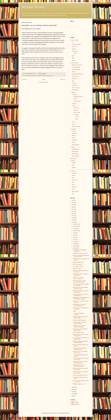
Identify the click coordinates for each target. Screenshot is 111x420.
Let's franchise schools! (78, 266)
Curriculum (76, 108)
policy (51, 75)
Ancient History (75, 149)
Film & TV (74, 46)
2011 (73, 395)
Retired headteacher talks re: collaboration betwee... (79, 365)
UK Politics (74, 85)
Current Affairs (75, 62)
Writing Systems (75, 144)
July (74, 235)
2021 (73, 211)
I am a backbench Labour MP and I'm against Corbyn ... (81, 338)
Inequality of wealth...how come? (80, 253)
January (75, 248)
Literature (75, 51)
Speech (73, 137)
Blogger (67, 413)
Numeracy (74, 103)
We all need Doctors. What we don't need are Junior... (80, 335)
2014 (73, 389)
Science (73, 124)
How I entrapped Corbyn (78, 332)
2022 (73, 209)
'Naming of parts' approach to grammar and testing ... (79, 326)
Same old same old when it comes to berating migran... (81, 295)
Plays (73, 182)
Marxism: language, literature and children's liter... (80, 317)
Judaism (73, 167)
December (75, 224)
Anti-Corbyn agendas (77, 264)
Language (74, 129)
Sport (73, 80)
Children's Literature (76, 44)
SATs (76, 116)
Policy (74, 106)
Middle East (74, 78)
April (74, 241)
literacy (48, 75)
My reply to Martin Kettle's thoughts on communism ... (81, 285)
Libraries (74, 49)
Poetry (75, 53)
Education (74, 92)
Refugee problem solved (78, 262)
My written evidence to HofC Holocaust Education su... (79, 281)
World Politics (75, 90)
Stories (73, 189)
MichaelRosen (76, 404)
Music (73, 55)
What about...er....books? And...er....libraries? (78, 278)
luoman (58, 413)
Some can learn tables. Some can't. (80, 375)
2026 (73, 200)
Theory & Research (76, 126)
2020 (73, 213)
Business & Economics (77, 64)
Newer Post (24, 79)
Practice (73, 121)
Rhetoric (74, 135)
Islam (73, 165)
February (75, 245)
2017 (73, 220)
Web (73, 193)
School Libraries (77, 101)
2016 (73, 222)
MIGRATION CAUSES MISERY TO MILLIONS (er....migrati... (81, 298)
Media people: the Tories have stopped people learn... (79, 305)
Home (43, 79)
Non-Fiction (74, 180)
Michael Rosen (33, 7)
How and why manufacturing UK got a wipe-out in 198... (81, 256)
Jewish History (75, 153)
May (74, 239)
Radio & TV (74, 186)
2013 (73, 391)
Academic (74, 173)
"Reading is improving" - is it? (79, 384)
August (74, 232)
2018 (73, 217)
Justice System (75, 76)
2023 (73, 207)
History (73, 147)
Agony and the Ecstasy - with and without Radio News (80, 362)
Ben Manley (75, 402)
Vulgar (74, 311)
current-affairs (28, 75)
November (75, 226)
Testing (76, 114)
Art (72, 42)
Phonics (75, 98)
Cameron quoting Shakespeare (79, 320)
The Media (74, 83)
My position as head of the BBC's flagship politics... (80, 329)
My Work (74, 171)
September (75, 230)
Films (73, 177)
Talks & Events (75, 191)
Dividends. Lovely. (77, 268)
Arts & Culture (75, 40)
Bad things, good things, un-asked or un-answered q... (81, 291)
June (74, 237)
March (74, 243)
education (33, 75)
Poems (73, 184)
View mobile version (43, 82)
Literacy (75, 94)
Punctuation (74, 133)
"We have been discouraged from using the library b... (80, 348)
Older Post (63, 79)
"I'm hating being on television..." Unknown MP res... (80, 323)
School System (77, 112)
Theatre (73, 60)
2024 (73, 204)
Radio (73, 58)
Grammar (74, 131)
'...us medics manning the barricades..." (78, 314)
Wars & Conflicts (75, 87)
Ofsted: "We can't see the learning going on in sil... (80, 352)
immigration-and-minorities (41, 75)
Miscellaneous (73, 158)
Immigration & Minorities (77, 74)
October (75, 228)
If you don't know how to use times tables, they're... (80, 372)
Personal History (75, 156)
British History (75, 151)
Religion (73, 160)
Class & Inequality (76, 67)
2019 (73, 215)
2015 (73, 387)
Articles (73, 175)
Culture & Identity (76, 69)
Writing (73, 142)
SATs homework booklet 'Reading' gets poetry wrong (80, 288)
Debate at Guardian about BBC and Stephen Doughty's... (80, 342)
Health (73, 71)
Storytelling (74, 140)
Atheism (74, 162)
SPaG (76, 119)
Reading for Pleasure (78, 96)
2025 (73, 202)
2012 (73, 393)
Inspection (76, 110)
